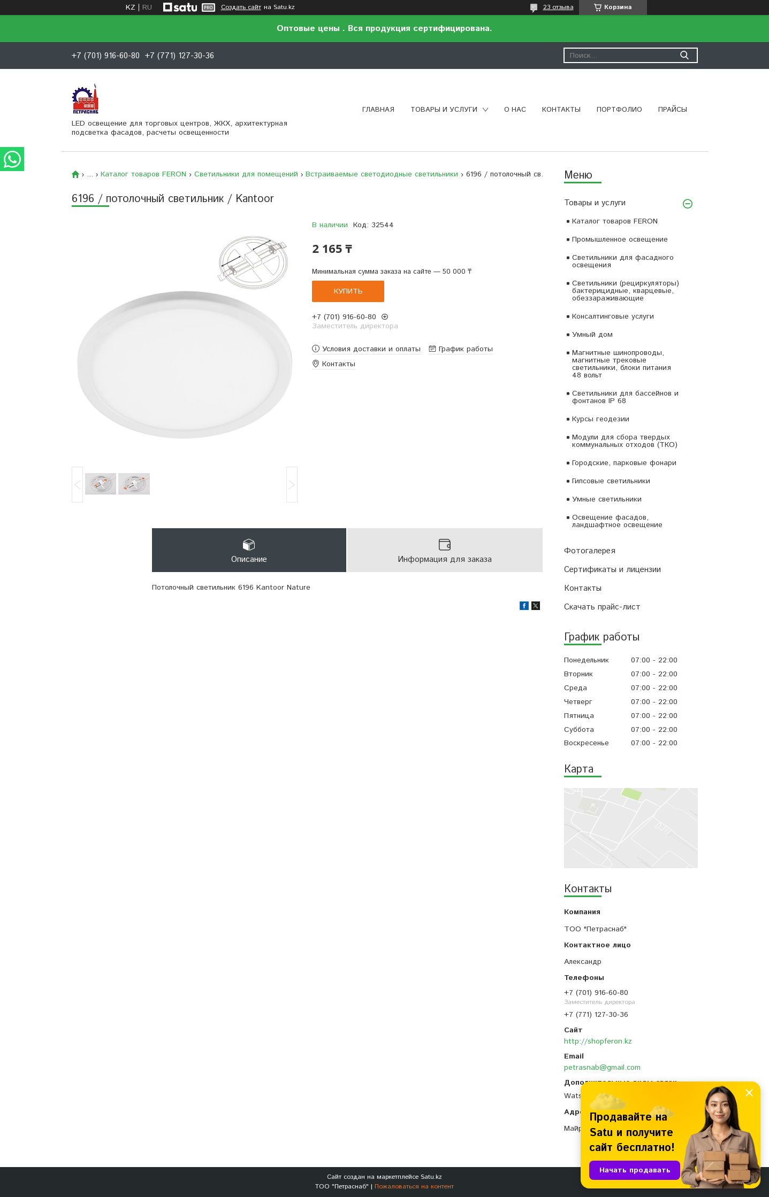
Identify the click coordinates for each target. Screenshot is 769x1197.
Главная (378, 110)
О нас (515, 110)
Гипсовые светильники (611, 481)
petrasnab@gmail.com (602, 1067)
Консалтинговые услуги (613, 316)
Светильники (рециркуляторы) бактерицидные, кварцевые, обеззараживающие (625, 291)
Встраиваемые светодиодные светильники (382, 174)
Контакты (561, 110)
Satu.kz (431, 1176)
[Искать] (685, 55)
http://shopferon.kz (598, 1041)
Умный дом (592, 334)
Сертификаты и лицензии (612, 569)
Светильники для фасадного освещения (623, 261)
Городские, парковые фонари (624, 463)
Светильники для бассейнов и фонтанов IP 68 (625, 397)
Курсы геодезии (600, 419)
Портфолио (619, 110)
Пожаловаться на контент (414, 1186)
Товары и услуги (443, 110)
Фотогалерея (589, 551)
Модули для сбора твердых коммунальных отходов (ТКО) (624, 441)
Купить (348, 291)
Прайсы (672, 110)
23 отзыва (558, 7)
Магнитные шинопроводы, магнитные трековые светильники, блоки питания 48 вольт (621, 364)
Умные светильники (607, 499)
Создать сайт (241, 7)
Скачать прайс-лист (602, 607)
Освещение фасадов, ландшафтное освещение (617, 521)
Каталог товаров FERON (615, 221)
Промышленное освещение (620, 239)
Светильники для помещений (246, 174)
